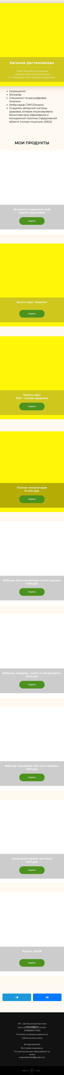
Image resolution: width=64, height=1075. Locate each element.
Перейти (32, 221)
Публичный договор (32, 1038)
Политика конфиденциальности (32, 1034)
